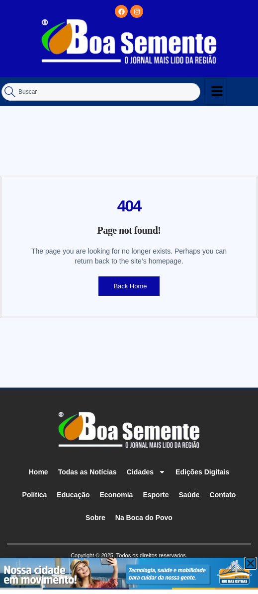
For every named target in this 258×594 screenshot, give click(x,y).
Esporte (156, 495)
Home (38, 472)
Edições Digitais (202, 472)
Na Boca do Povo (143, 518)
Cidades (146, 471)
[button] (251, 563)
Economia (116, 495)
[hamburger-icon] (215, 91)
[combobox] (100, 92)
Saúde (189, 495)
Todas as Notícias (87, 472)
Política (34, 495)
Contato (223, 495)
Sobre (95, 518)
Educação (73, 495)
